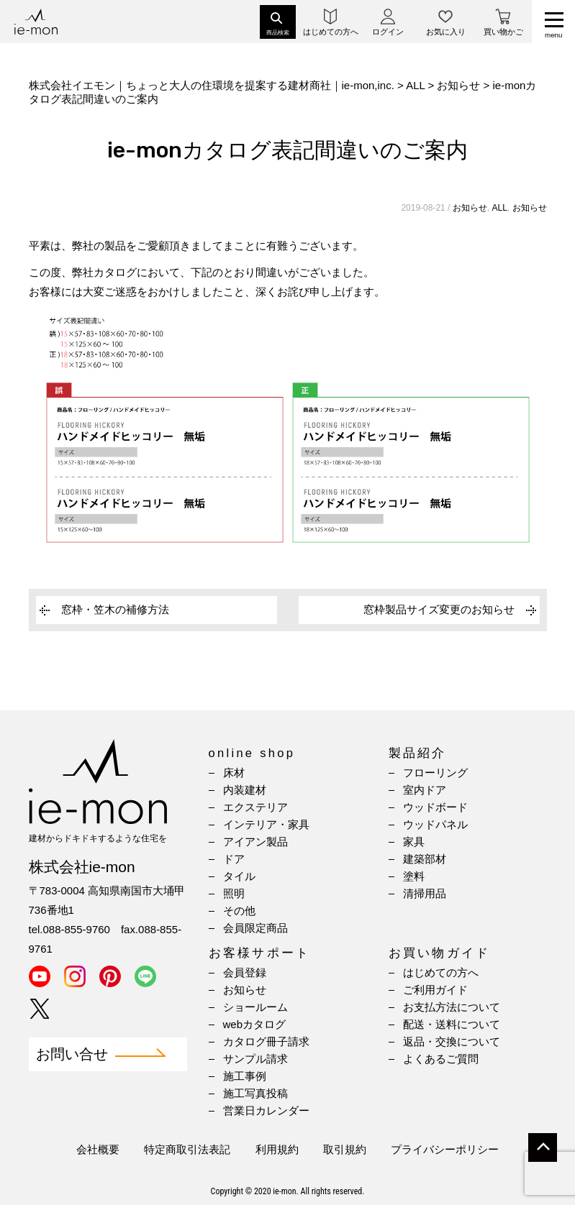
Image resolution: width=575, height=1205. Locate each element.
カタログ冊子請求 (266, 1041)
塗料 (414, 876)
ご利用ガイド (435, 990)
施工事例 (244, 1076)
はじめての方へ (441, 972)
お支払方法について (451, 1007)
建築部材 (424, 859)
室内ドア (424, 790)
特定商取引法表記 (187, 1149)
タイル (239, 876)
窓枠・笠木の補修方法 (115, 609)
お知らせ (470, 208)
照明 (234, 893)
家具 (414, 841)
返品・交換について (451, 1041)
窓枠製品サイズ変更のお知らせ (439, 609)
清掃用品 (424, 893)
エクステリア (255, 807)
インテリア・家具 (266, 824)
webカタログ (254, 1024)
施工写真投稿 (255, 1093)
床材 (234, 772)
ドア (234, 859)
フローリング (435, 772)
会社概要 (97, 1149)
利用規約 (277, 1149)
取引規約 (344, 1149)
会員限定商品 (255, 928)
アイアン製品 (255, 841)
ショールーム (255, 1007)
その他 (239, 910)
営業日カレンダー (266, 1110)
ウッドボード (435, 807)
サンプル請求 (255, 1059)
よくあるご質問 (441, 1059)
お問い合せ (72, 1054)
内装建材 (244, 790)
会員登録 (244, 972)
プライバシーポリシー (445, 1149)
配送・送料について (451, 1024)
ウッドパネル (435, 824)
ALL (499, 208)
